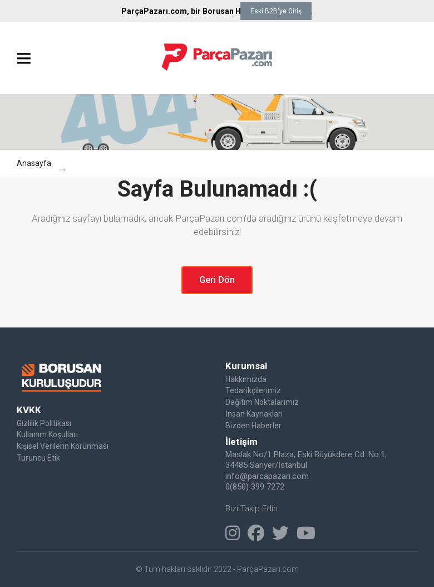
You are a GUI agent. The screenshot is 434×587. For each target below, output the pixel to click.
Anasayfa (34, 163)
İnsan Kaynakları (254, 413)
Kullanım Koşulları (47, 434)
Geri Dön (217, 280)
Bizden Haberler (253, 425)
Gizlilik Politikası (44, 423)
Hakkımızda (246, 379)
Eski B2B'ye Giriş (276, 11)
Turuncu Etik (38, 457)
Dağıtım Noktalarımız (262, 402)
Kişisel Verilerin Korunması (62, 446)
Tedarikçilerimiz (253, 390)
